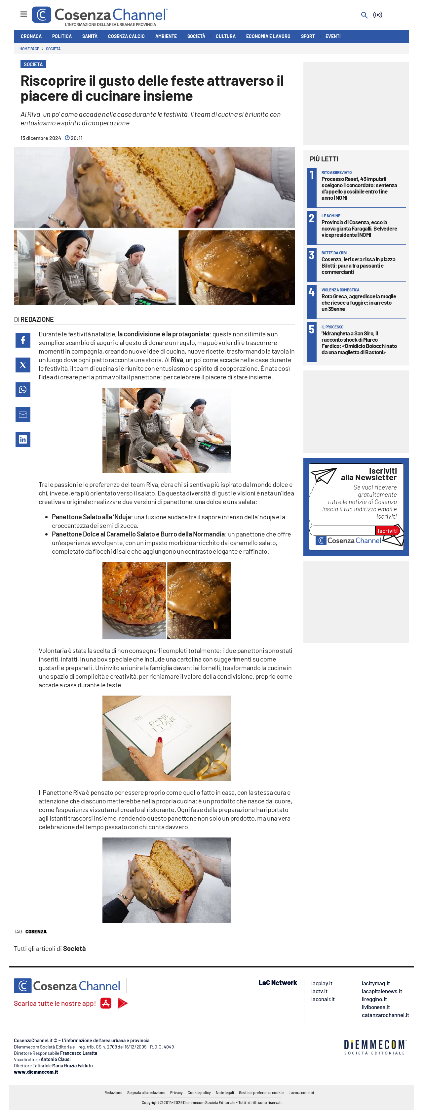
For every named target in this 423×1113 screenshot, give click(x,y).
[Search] (364, 16)
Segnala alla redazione (146, 1092)
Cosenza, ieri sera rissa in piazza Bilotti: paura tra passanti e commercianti (358, 265)
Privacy (176, 1092)
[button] (23, 340)
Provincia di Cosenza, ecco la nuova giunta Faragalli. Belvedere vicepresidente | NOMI (359, 228)
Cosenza (36, 931)
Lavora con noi (301, 1092)
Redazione (113, 1092)
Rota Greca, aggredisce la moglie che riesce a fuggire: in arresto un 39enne (359, 302)
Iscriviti (388, 530)
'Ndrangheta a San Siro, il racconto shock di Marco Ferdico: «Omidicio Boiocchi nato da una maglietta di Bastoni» (359, 342)
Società (53, 48)
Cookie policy (199, 1092)
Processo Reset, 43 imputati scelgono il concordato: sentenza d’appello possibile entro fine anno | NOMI (359, 188)
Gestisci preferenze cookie (261, 1092)
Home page (29, 48)
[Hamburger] (17, 11)
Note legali (225, 1092)
